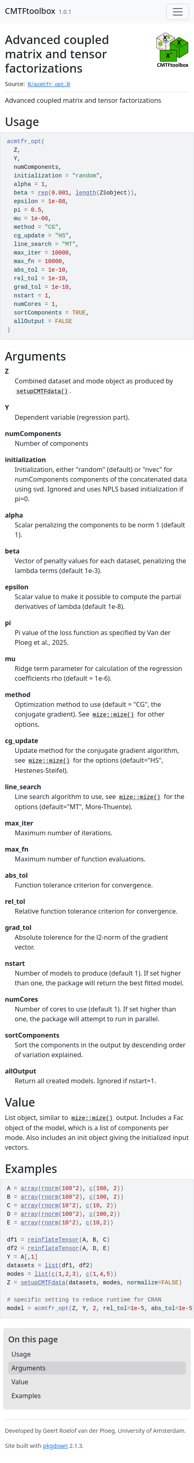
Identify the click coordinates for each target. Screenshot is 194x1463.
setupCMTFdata (43, 1282)
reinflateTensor (53, 1240)
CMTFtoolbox (30, 10)
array (29, 1188)
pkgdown (55, 1446)
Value (19, 1381)
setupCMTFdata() (42, 391)
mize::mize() (113, 715)
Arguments (28, 1367)
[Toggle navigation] (177, 12)
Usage (21, 1354)
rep (43, 193)
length (86, 193)
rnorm (49, 1188)
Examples (26, 1395)
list (51, 1265)
